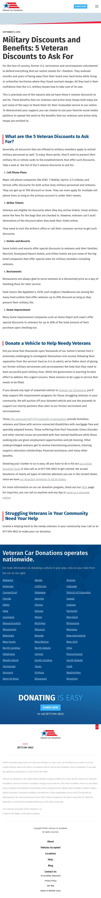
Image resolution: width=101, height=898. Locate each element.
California (40, 586)
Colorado (71, 586)
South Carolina (43, 660)
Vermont (8, 672)
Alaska (38, 580)
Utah (69, 666)
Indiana (71, 604)
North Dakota (43, 647)
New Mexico (42, 641)
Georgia (39, 598)
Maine (38, 617)
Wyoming (72, 678)
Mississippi (9, 629)
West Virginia (11, 678)
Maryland (72, 617)
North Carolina (11, 647)
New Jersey (9, 641)
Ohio (69, 647)
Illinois (39, 604)
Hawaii (70, 598)
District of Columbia (78, 592)
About (50, 841)
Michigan (40, 623)
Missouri (40, 629)
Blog (50, 865)
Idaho (6, 604)
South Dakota (74, 660)
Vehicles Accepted (50, 847)
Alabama (8, 580)
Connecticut (10, 592)
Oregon (39, 654)
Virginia (39, 672)
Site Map (50, 886)
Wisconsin (41, 678)
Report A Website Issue (50, 891)
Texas (38, 666)
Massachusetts (12, 623)
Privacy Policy (50, 881)
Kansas (39, 610)
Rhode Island (10, 660)
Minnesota (72, 623)
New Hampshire (75, 635)
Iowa (5, 610)
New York (71, 641)
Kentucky (71, 610)
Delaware (40, 592)
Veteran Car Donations (72, 390)
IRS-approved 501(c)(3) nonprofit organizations (38, 419)
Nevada (39, 635)
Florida (7, 598)
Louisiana (8, 617)
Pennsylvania (74, 654)
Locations (50, 853)
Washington (73, 672)
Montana (71, 629)
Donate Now (80, 6)
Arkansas (8, 586)
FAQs (84, 487)
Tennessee (9, 666)
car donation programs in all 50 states (43, 479)
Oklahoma (9, 654)
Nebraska (8, 635)
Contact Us (50, 871)
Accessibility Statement (50, 876)
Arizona (70, 580)
